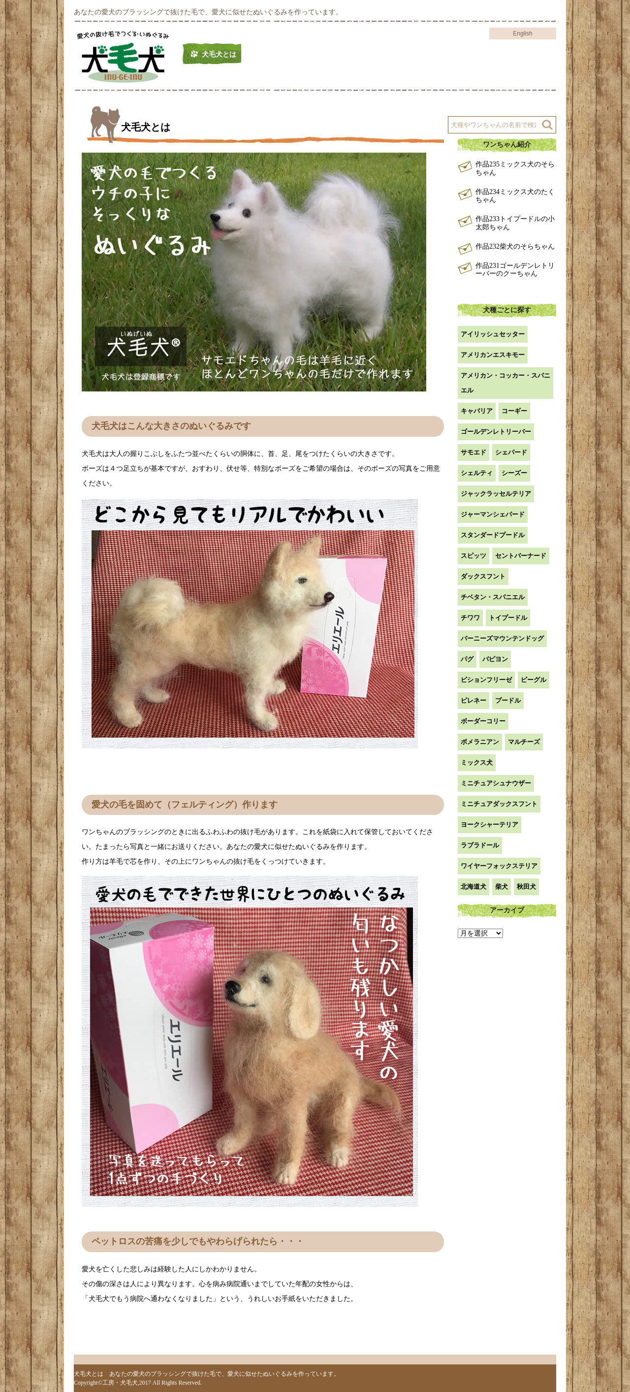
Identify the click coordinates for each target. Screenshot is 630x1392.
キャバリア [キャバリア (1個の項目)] (477, 411)
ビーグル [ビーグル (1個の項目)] (533, 679)
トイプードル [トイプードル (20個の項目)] (508, 617)
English (522, 33)
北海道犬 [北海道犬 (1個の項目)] (473, 886)
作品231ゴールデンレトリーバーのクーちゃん (515, 270)
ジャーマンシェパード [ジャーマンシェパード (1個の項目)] (493, 514)
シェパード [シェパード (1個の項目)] (511, 452)
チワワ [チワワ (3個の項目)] (470, 617)
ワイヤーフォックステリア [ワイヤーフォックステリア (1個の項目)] (499, 866)
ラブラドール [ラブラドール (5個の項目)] (480, 845)
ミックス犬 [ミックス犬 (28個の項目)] (477, 762)
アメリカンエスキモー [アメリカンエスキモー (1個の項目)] (493, 354)
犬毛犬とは (219, 54)
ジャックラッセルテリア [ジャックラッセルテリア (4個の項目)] (496, 493)
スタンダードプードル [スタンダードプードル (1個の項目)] (493, 535)
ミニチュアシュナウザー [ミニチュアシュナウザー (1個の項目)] (496, 783)
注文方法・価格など (409, 54)
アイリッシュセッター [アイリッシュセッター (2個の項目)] (493, 334)
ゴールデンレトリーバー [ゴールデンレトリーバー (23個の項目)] (496, 431)
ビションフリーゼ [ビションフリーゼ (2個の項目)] (486, 679)
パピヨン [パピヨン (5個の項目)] (495, 659)
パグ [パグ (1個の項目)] (467, 659)
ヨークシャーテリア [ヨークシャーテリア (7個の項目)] (489, 824)
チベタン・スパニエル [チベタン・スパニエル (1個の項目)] (493, 597)
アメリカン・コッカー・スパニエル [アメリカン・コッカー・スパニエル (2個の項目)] (505, 383)
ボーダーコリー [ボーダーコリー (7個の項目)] (483, 721)
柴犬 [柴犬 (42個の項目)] (501, 886)
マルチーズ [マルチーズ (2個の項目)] (524, 741)
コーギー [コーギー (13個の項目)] (514, 411)
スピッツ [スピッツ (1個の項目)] (473, 555)
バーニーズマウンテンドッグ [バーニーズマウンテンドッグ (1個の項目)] (502, 638)
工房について (330, 54)
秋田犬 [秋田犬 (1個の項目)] (526, 886)
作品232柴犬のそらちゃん (515, 246)
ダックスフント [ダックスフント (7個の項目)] (483, 576)
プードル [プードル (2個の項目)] (508, 700)
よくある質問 (487, 54)
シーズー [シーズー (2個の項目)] (514, 473)
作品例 (273, 54)
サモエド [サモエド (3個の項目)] (473, 452)
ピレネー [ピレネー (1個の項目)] (473, 700)
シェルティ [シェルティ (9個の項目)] (477, 473)
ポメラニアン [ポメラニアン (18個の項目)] (480, 741)
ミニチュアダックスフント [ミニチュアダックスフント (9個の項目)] (499, 804)
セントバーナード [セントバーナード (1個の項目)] (520, 555)
